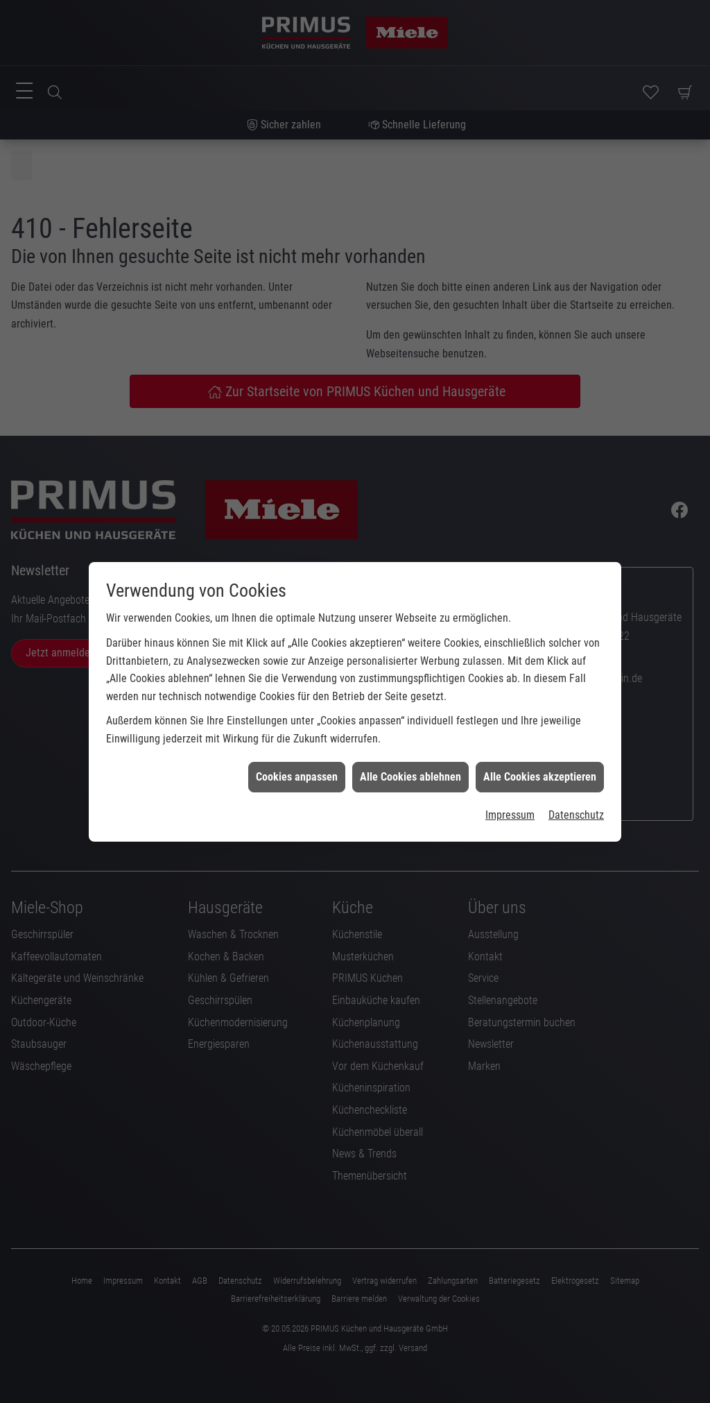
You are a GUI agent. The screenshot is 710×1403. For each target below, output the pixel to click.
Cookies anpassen (297, 764)
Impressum (510, 803)
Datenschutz (576, 803)
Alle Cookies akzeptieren (539, 764)
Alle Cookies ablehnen (410, 764)
